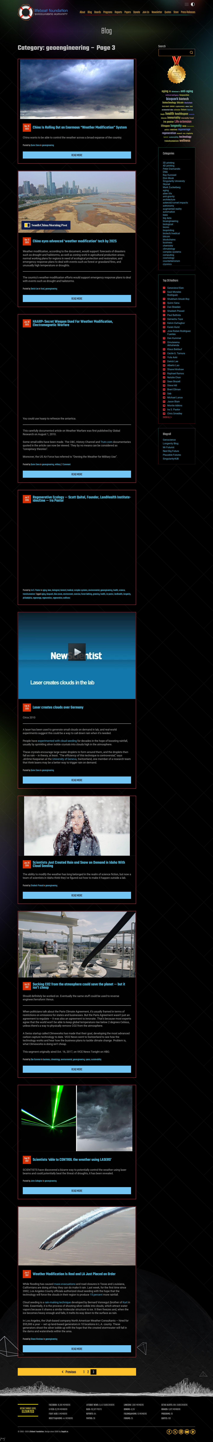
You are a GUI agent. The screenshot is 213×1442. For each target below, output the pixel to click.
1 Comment (66, 464)
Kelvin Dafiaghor (176, 323)
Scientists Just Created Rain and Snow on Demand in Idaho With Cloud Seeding (79, 864)
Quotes (167, 12)
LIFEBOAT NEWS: (93, 1405)
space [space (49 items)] (165, 137)
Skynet (166, 184)
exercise (77, 594)
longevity (126, 594)
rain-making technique (58, 1302)
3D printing (168, 162)
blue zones (58, 594)
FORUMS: (127, 1418)
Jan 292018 (26, 864)
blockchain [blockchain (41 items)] (188, 103)
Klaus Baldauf (174, 349)
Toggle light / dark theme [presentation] (193, 4)
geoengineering (48, 145)
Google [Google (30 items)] (162, 114)
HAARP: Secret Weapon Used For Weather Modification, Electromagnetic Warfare (73, 323)
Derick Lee (34, 289)
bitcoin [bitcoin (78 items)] (180, 102)
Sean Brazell (173, 381)
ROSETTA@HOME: (56, 1418)
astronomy (168, 205)
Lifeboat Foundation (36, 1431)
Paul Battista (174, 315)
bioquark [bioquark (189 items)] (172, 99)
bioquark (49, 594)
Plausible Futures (172, 454)
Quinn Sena (35, 145)
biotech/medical (66, 590)
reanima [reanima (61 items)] (173, 129)
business (46, 1060)
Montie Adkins (174, 405)
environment (68, 594)
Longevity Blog (170, 443)
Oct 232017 (27, 986)
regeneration (47, 598)
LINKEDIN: (127, 1405)
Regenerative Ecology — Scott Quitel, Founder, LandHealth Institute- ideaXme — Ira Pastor (82, 499)
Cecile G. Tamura (176, 353)
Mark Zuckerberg (171, 187)
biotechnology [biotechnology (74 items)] (169, 102)
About (82, 12)
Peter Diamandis (171, 168)
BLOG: (89, 1409)
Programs (107, 12)
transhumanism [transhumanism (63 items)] (171, 141)
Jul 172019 (27, 499)
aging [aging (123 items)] (165, 91)
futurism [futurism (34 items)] (190, 110)
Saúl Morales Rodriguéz (174, 293)
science (122, 590)
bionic (166, 227)
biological (55, 590)
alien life (167, 193)
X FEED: (52, 1409)
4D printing (168, 165)
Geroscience (169, 439)
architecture (169, 199)
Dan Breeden (174, 307)
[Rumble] (193, 1431)
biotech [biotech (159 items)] (184, 99)
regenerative (57, 598)
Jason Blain (173, 401)
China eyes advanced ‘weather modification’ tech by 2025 (75, 241)
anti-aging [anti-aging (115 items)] (187, 91)
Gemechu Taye (175, 319)
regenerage (37, 598)
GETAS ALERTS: (167, 1405)
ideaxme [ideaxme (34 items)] (164, 118)
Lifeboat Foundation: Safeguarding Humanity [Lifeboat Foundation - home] (43, 12)
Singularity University (174, 181)
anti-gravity (169, 196)
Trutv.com (106, 441)
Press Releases (188, 12)
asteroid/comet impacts (175, 202)
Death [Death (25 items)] (191, 106)
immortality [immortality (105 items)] (173, 118)
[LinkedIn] (181, 1431)
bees (49, 590)
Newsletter (157, 12)
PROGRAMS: (166, 1414)
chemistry (168, 245)
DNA (165, 172)
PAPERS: (90, 1418)
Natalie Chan (174, 377)
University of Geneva (64, 759)
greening (96, 594)
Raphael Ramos (175, 373)
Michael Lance (175, 397)
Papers (127, 12)
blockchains (169, 239)
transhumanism (29, 594)
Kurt (125, 1302)
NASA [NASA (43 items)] (184, 126)
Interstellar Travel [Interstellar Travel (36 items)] (187, 118)
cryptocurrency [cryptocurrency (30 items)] (180, 107)
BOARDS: (165, 1409)
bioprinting (168, 230)
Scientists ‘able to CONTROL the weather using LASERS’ (72, 1160)
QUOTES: (165, 1418)
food (42, 289)
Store (176, 12)
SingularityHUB (171, 458)
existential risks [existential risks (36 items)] (167, 110)
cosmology (168, 258)
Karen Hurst (173, 327)
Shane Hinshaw (37, 1339)
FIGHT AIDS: (53, 1414)
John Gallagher (36, 1181)
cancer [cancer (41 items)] (172, 106)
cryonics (167, 264)
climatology (55, 1060)
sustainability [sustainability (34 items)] (173, 137)
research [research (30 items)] (179, 134)
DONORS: (127, 1409)
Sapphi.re (64, 1431)
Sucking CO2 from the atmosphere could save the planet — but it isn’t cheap (79, 986)
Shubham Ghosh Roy (178, 299)
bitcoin (166, 236)
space (88, 1060)
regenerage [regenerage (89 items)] (184, 129)
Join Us (145, 12)
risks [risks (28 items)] (184, 133)
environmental (94, 590)
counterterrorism (171, 261)
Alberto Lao (173, 365)
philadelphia (27, 598)
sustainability (96, 1060)
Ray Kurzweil (169, 175)
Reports (118, 12)
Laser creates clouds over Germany (58, 707)
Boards (97, 12)
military (57, 464)
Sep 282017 (26, 1159)
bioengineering (170, 221)
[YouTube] (187, 1431)
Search (191, 52)
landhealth (118, 594)
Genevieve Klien (175, 288)
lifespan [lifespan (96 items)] (165, 126)
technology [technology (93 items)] (185, 137)
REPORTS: (90, 1414)
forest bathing (86, 594)
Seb (169, 393)
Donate (136, 12)
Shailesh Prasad (37, 886)
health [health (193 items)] (169, 114)
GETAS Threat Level (28, 1411)
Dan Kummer (36, 1060)
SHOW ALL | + (167, 417)
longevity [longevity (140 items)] (176, 126)
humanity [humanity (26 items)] (191, 114)
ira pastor (109, 594)
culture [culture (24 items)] (187, 106)
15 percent (96, 1294)
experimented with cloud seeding (57, 740)
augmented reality (172, 208)
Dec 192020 (26, 127)
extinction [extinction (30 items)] (177, 110)
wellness (66, 598)
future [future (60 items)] (184, 109)
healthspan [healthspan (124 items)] (181, 114)
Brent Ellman (174, 389)
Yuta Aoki (172, 357)
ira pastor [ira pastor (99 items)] (168, 122)
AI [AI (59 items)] (170, 91)
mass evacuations (64, 1284)
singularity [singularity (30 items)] (189, 134)
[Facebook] (169, 1431)
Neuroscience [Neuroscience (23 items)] (190, 126)
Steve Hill (172, 385)
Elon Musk (168, 178)
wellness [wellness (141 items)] (184, 141)
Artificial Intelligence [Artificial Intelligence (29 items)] (172, 95)
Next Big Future (171, 451)
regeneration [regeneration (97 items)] (169, 133)
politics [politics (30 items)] (166, 130)
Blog (90, 12)
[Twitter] (175, 1431)
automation (169, 211)
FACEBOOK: (53, 1405)
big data (167, 218)
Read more (76, 155)
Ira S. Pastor (35, 590)
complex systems (80, 590)
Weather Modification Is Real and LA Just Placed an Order (74, 1274)
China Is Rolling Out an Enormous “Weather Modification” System (80, 127)
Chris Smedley (174, 413)
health (115, 590)
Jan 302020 (26, 323)
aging (45, 590)
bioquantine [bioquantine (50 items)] (184, 95)
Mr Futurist (168, 447)
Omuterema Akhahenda (173, 344)
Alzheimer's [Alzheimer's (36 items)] (176, 92)
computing (168, 255)
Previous (71, 1372)
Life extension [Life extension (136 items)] (183, 122)
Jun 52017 (27, 1274)
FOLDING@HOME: (130, 1414)
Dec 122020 (27, 241)
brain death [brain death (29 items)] (165, 107)
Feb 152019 (27, 707)
